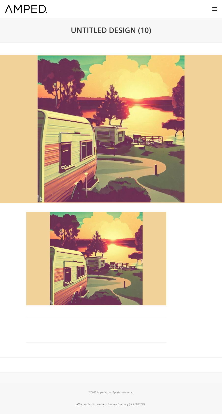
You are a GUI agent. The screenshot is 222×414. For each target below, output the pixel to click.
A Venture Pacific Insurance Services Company (102, 404)
